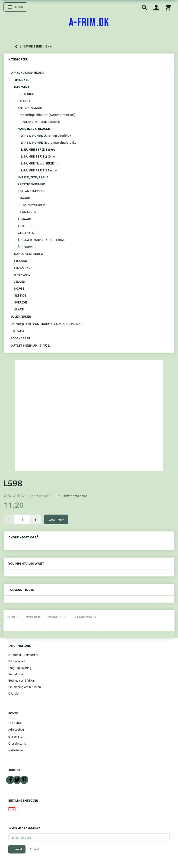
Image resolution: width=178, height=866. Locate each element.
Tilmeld (17, 849)
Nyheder (33, 617)
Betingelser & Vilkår (21, 680)
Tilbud (13, 617)
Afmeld (34, 849)
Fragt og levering (19, 668)
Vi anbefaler (85, 617)
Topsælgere (57, 617)
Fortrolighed (16, 661)
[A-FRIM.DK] (89, 23)
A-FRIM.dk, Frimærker (23, 655)
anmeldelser (39, 495)
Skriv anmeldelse (74, 495)
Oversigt (13, 693)
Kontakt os (15, 674)
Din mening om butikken (24, 687)
